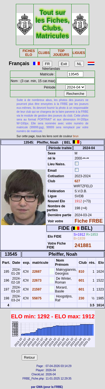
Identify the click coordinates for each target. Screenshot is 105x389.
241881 (83, 245)
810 (81, 272)
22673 (36, 280)
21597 (36, 289)
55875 (36, 298)
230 (81, 298)
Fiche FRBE (89, 221)
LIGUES (79, 53)
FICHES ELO (29, 53)
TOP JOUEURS (61, 53)
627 (77, 181)
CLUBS (44, 53)
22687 (36, 272)
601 (81, 280)
